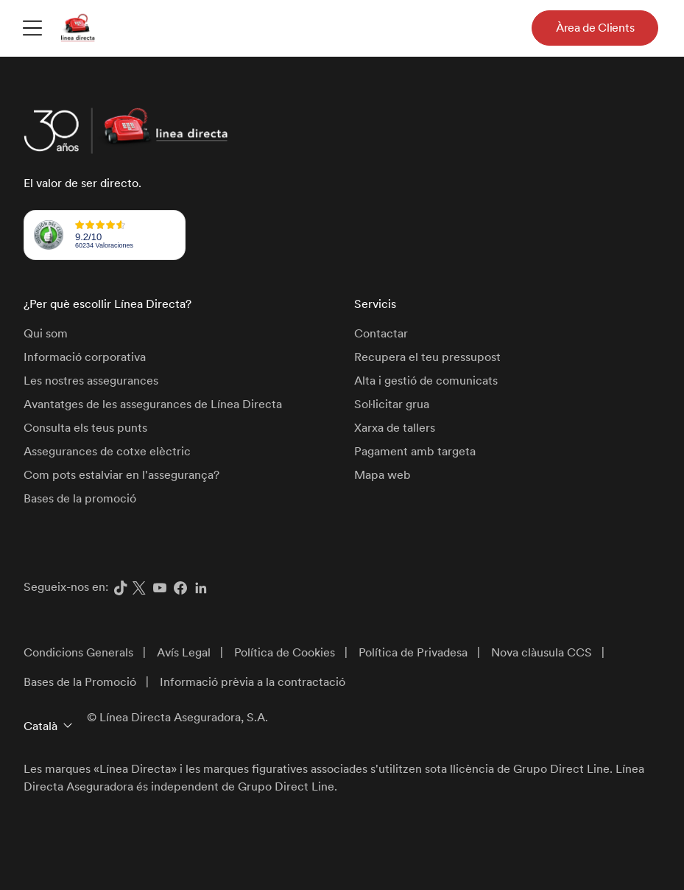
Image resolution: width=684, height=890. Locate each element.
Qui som (46, 333)
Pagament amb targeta (415, 451)
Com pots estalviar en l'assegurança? (121, 475)
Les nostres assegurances (91, 381)
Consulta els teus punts (85, 428)
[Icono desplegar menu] (32, 27)
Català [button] (40, 726)
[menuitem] (32, 27)
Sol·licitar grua (391, 404)
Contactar (381, 333)
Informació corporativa (85, 357)
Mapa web (382, 475)
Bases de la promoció (80, 498)
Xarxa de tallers (394, 428)
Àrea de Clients (595, 28)
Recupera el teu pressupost (427, 357)
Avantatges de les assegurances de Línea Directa (153, 404)
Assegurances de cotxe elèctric (107, 451)
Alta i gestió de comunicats (426, 381)
